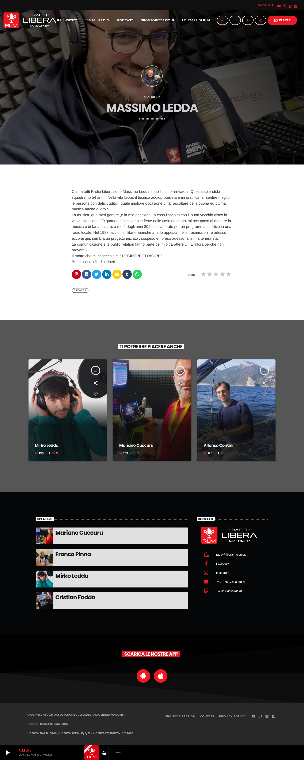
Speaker (80, 290)
